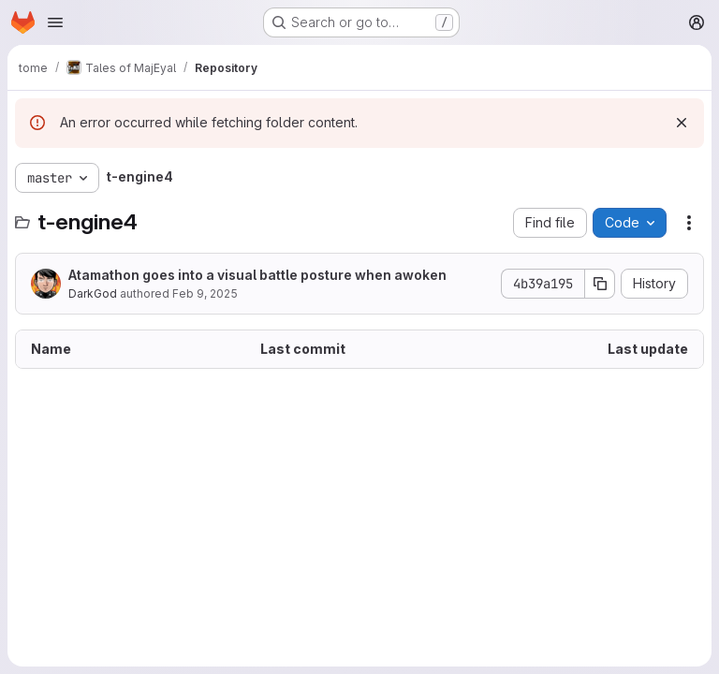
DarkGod (92, 293)
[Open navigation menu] (55, 22)
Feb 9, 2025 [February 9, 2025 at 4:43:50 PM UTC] (205, 293)
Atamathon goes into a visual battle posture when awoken (257, 275)
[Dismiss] (681, 122)
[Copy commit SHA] (600, 284)
